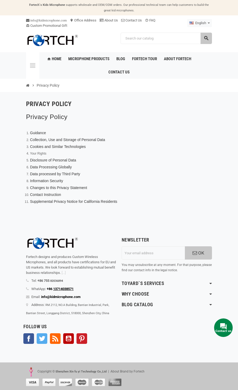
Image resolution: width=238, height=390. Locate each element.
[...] (64, 273)
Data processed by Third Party (55, 174)
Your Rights (38, 153)
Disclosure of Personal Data (53, 160)
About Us (109, 20)
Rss (55, 338)
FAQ (150, 20)
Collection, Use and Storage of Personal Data (67, 140)
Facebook (28, 338)
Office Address (83, 20)
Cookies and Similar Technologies (58, 146)
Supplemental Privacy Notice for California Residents (73, 201)
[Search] (166, 38)
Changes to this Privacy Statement (58, 188)
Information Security (46, 181)
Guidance (38, 133)
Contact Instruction (45, 194)
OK (198, 253)
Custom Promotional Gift (46, 26)
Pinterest (81, 338)
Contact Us (131, 20)
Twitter (42, 338)
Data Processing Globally (51, 167)
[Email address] (153, 253)
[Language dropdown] (199, 23)
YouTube (68, 338)
